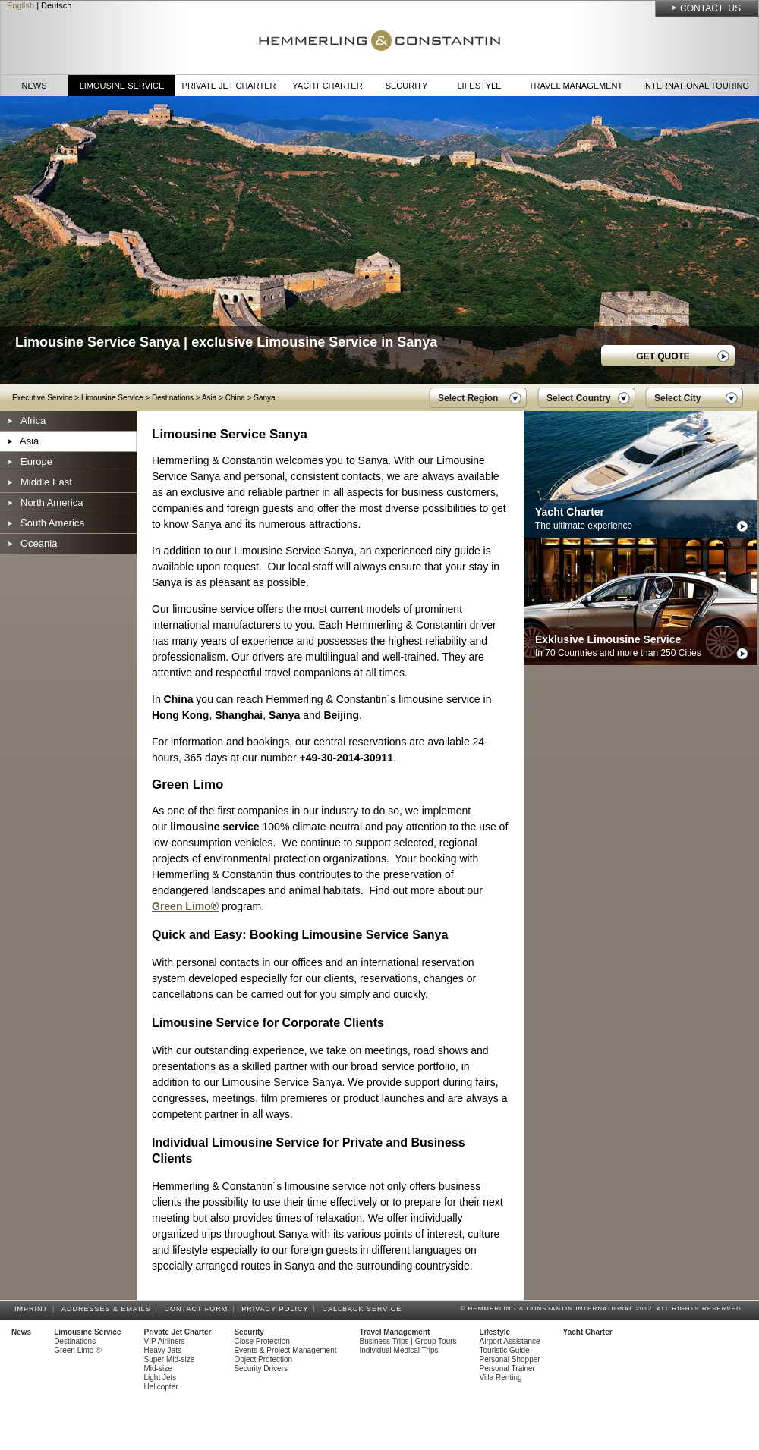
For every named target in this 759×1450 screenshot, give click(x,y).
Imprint (33, 1309)
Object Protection (263, 1359)
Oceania (38, 543)
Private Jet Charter (229, 85)
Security (407, 85)
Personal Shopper (510, 1359)
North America (51, 502)
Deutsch (56, 5)
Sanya (264, 398)
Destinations (173, 398)
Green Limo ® (77, 1350)
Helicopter (161, 1387)
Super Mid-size (169, 1359)
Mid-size (158, 1368)
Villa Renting (501, 1377)
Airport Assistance (510, 1341)
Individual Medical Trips (399, 1350)
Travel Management (575, 85)
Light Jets (160, 1377)
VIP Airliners (164, 1341)
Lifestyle (479, 85)
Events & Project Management (285, 1350)
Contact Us (710, 8)
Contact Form (198, 1309)
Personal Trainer (507, 1368)
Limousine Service (122, 85)
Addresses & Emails (108, 1309)
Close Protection (261, 1341)
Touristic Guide (505, 1350)
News (34, 85)
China (235, 398)
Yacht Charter (327, 85)
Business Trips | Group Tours (408, 1341)
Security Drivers (261, 1368)
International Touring (696, 85)
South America (52, 523)
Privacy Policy (277, 1309)
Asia (209, 398)
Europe (36, 461)
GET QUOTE (663, 356)
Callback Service (364, 1309)
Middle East (46, 482)
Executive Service (42, 398)
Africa (33, 420)
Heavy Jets (162, 1350)
